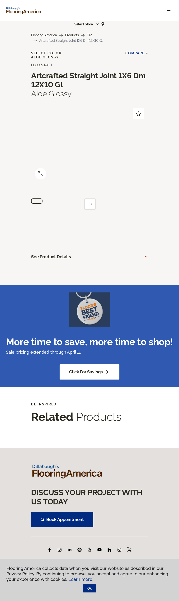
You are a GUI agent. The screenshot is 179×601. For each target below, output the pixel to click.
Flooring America (44, 35)
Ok (89, 588)
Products (72, 35)
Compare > (136, 53)
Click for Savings (89, 372)
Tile (89, 35)
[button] (86, 24)
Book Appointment (62, 519)
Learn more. (80, 579)
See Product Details (51, 256)
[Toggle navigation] (168, 10)
